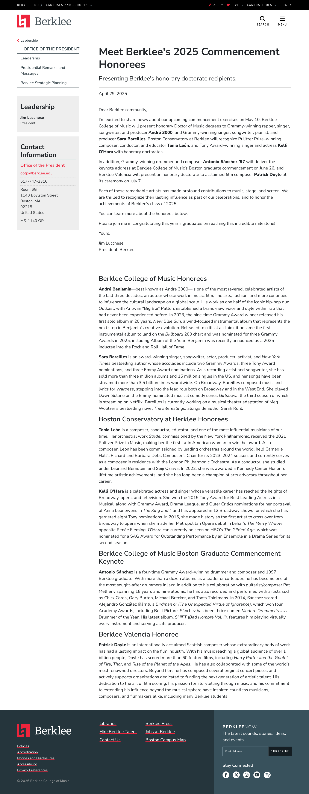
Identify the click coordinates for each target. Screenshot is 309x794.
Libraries (108, 723)
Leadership (29, 40)
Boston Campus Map (165, 740)
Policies (23, 746)
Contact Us (110, 740)
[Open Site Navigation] (282, 21)
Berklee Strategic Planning (44, 82)
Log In (286, 5)
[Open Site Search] (262, 21)
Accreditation (27, 752)
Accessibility (27, 764)
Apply (216, 5)
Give (233, 5)
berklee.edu (28, 5)
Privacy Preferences (32, 770)
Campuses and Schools (67, 5)
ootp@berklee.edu (36, 173)
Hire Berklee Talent (118, 732)
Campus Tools (260, 5)
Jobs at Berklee (160, 732)
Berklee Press (159, 723)
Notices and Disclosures (36, 758)
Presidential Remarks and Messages (43, 70)
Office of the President (51, 49)
